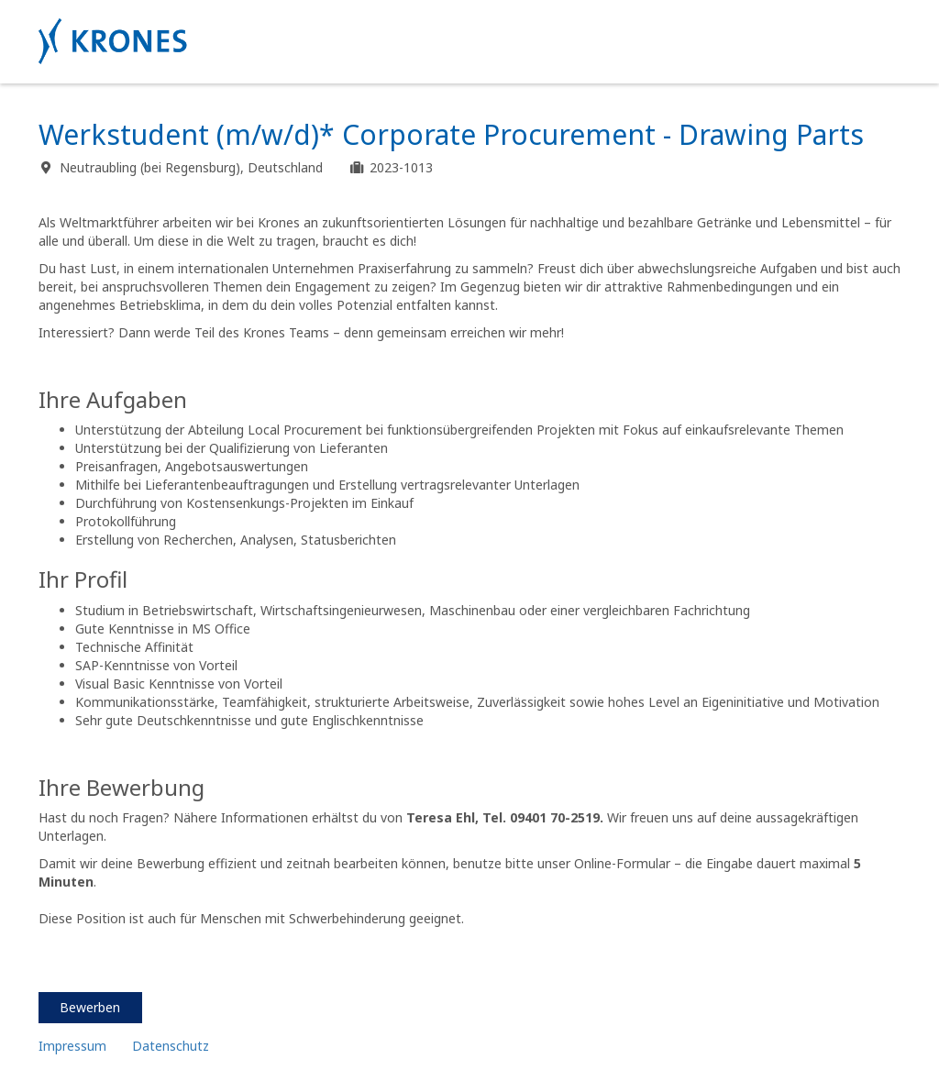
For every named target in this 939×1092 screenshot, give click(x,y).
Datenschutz (172, 1045)
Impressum (72, 1045)
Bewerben (90, 1007)
